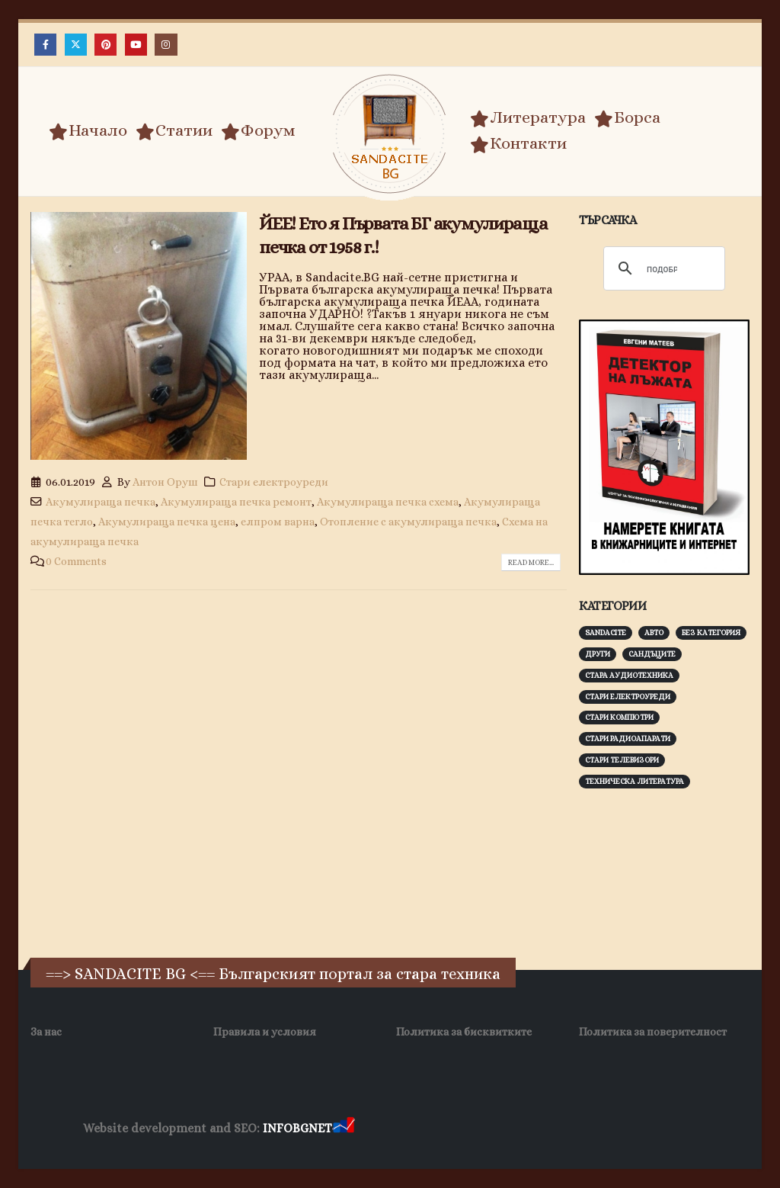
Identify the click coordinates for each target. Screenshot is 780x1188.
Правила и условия (264, 1032)
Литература (528, 117)
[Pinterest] (105, 45)
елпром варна (278, 521)
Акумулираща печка (100, 502)
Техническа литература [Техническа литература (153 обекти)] (634, 781)
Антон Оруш (165, 482)
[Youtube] (136, 45)
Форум (258, 130)
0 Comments (76, 561)
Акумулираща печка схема (388, 502)
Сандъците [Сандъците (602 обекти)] (652, 654)
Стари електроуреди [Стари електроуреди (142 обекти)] (627, 696)
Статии (174, 130)
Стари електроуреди (273, 482)
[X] (76, 45)
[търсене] (662, 269)
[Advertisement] (679, 905)
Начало (88, 130)
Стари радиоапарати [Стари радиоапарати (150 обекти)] (627, 738)
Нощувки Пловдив (642, 1129)
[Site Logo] (390, 134)
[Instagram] (166, 45)
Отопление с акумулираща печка (408, 521)
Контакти (518, 143)
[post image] (138, 336)
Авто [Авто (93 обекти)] (653, 632)
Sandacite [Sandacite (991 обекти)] (605, 632)
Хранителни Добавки (411, 1129)
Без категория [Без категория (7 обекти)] (711, 632)
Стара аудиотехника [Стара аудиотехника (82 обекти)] (629, 675)
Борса (627, 117)
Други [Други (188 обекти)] (597, 654)
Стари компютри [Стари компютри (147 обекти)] (619, 717)
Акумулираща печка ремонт (236, 502)
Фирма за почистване (530, 1129)
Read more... (531, 562)
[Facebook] (45, 45)
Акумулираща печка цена (166, 521)
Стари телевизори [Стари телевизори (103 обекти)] (622, 760)
